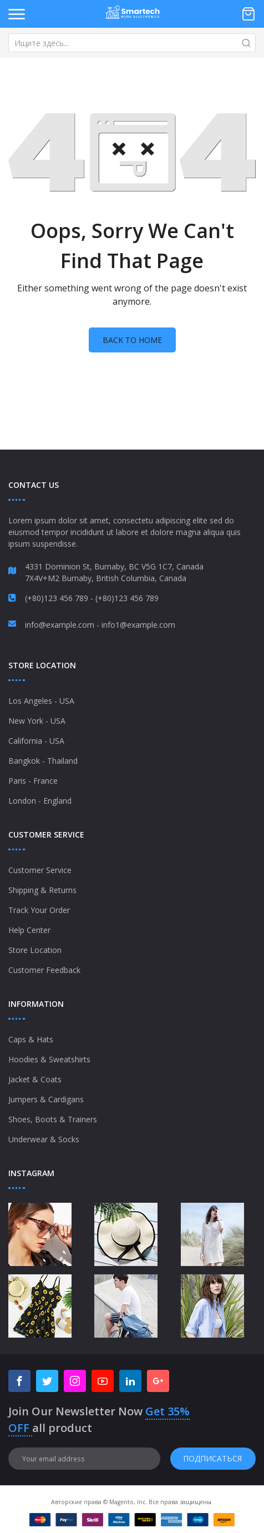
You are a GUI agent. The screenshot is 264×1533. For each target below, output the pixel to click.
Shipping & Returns (42, 890)
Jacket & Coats (35, 1079)
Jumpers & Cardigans (46, 1099)
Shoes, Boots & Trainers (52, 1119)
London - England (40, 800)
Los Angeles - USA (41, 700)
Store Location (35, 950)
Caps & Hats (30, 1039)
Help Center (29, 930)
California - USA (36, 740)
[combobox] (132, 42)
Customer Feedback (44, 970)
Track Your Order (39, 910)
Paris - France (33, 780)
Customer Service (40, 870)
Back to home (132, 340)
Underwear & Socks (43, 1139)
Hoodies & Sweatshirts (49, 1059)
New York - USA (36, 720)
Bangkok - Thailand (43, 760)
